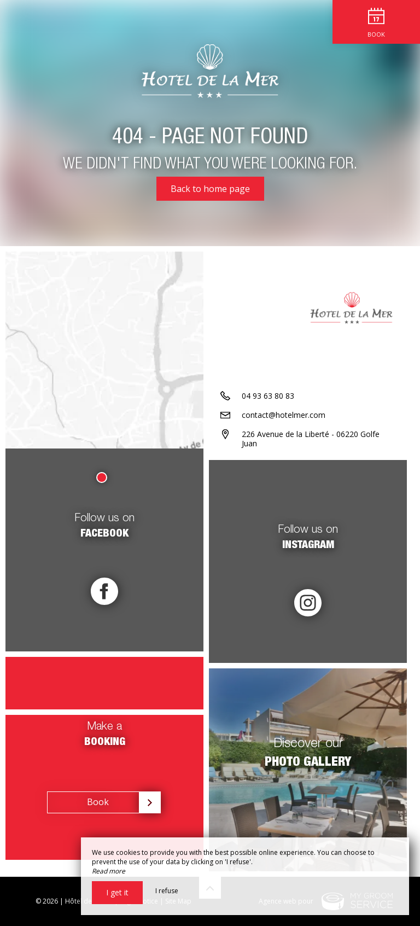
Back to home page (210, 189)
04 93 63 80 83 (268, 396)
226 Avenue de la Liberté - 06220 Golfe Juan (311, 439)
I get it (117, 892)
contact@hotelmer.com (283, 415)
